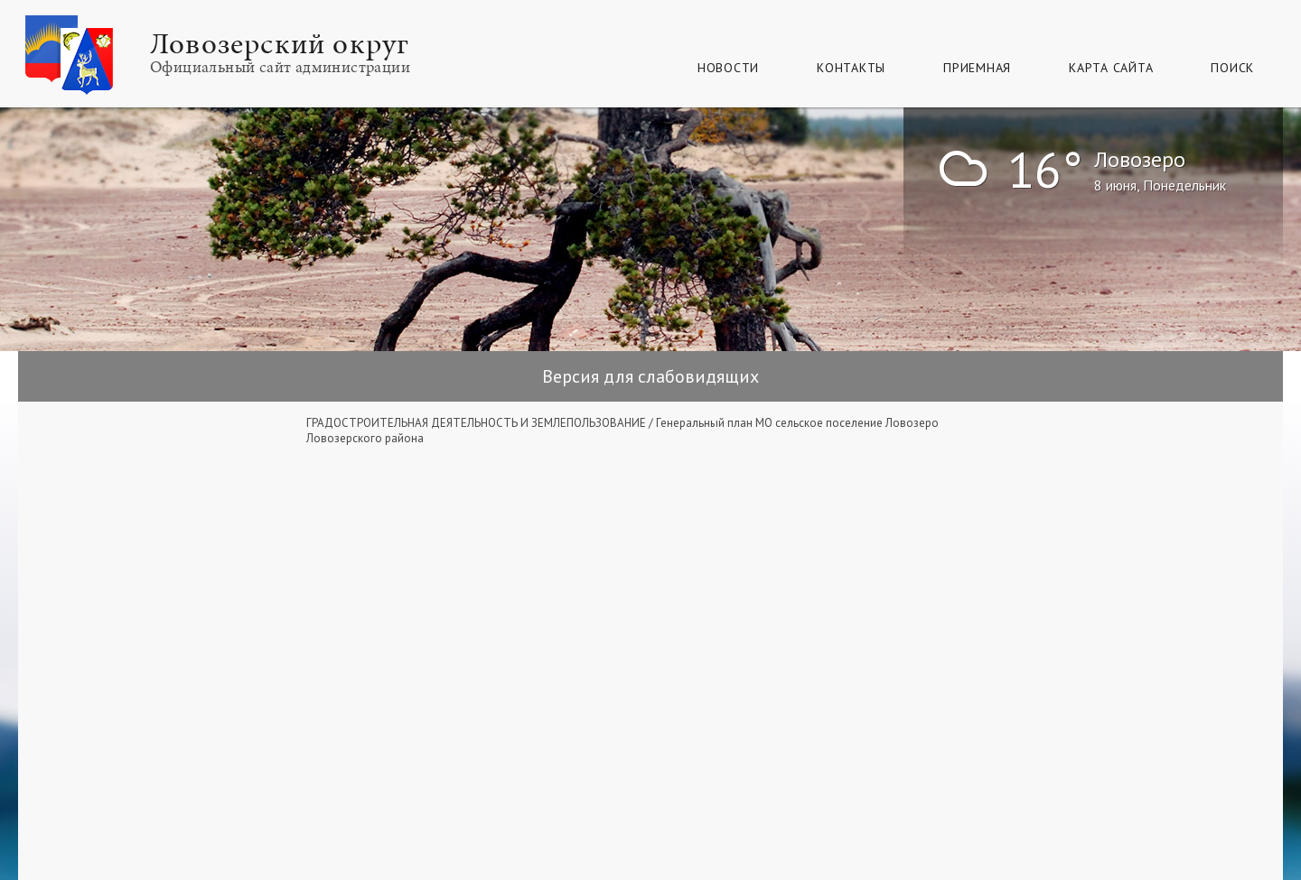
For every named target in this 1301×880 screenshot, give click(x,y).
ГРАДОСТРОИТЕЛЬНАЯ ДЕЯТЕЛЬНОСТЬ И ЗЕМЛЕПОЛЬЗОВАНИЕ (476, 423)
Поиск (1232, 68)
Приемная (977, 68)
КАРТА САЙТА (1111, 68)
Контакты (851, 68)
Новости (728, 68)
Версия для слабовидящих (650, 376)
